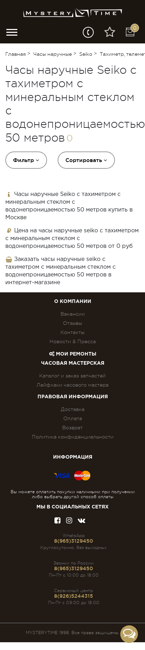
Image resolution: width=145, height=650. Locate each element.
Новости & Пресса (73, 341)
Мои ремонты (72, 354)
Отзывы (72, 323)
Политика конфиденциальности (73, 437)
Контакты (72, 332)
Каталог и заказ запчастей (72, 375)
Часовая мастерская (72, 363)
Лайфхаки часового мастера (72, 385)
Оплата (72, 418)
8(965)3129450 (73, 541)
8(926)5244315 (73, 596)
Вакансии (72, 314)
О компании (72, 301)
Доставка (73, 409)
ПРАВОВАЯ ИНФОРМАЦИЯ (72, 397)
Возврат (72, 427)
